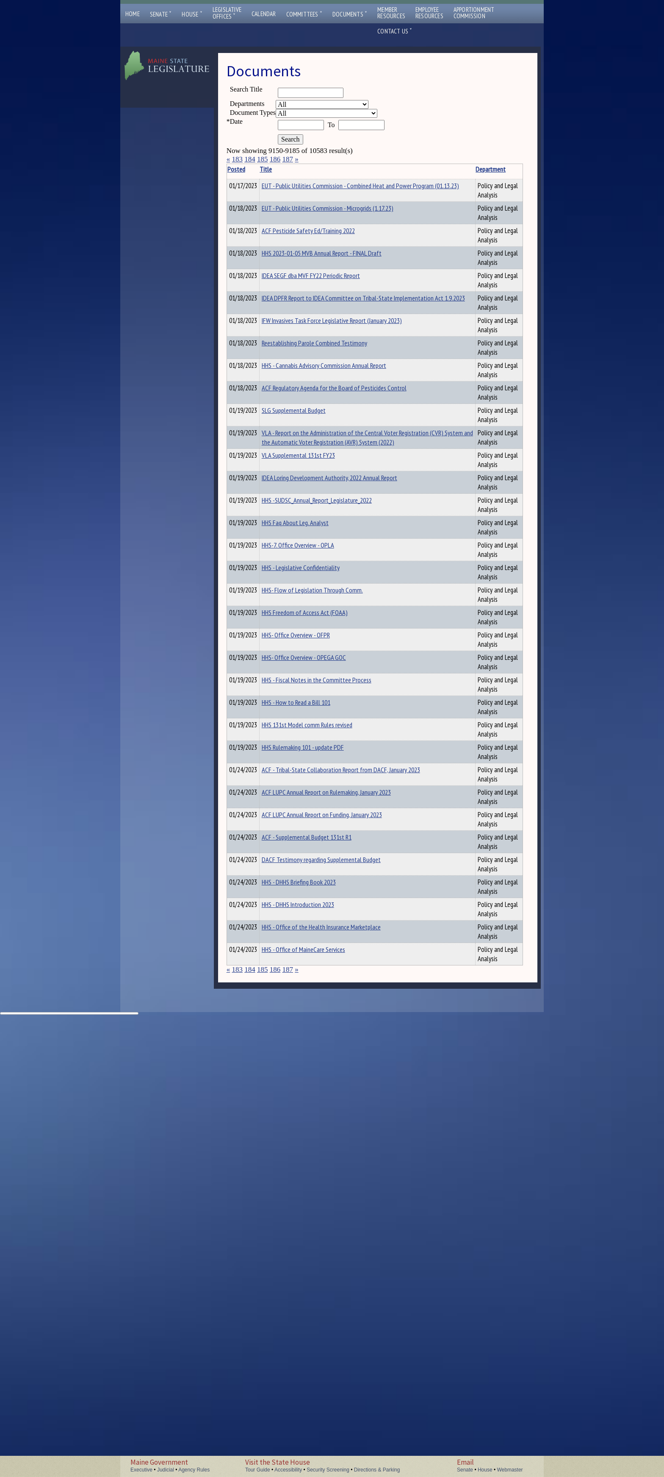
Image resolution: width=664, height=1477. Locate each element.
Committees (304, 14)
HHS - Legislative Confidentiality (314, 805)
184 (249, 159)
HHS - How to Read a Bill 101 (309, 996)
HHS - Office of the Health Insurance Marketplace (334, 1361)
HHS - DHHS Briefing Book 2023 (312, 1298)
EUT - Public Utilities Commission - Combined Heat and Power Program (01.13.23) (336, 190)
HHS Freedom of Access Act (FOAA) (318, 868)
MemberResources (391, 12)
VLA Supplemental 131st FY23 (311, 646)
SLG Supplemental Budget (307, 582)
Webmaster (510, 1470)
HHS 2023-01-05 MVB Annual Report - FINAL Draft (335, 348)
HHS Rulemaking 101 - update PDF (316, 1059)
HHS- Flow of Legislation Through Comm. (325, 837)
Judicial (165, 1470)
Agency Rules (194, 1470)
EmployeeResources (429, 12)
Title (279, 169)
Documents (349, 14)
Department (423, 169)
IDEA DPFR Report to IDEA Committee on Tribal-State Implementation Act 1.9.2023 (333, 417)
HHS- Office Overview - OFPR (309, 900)
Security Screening (328, 1470)
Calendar (264, 14)
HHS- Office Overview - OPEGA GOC (317, 932)
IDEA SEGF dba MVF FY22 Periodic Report (324, 380)
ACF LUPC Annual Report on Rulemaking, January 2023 (339, 1142)
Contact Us (394, 31)
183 (237, 159)
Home (132, 14)
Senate (161, 14)
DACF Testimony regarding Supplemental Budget (334, 1255)
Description (457, 169)
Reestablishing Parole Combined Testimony (327, 476)
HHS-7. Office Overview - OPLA (311, 773)
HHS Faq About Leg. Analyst (308, 741)
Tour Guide (257, 1470)
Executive (141, 1470)
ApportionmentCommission (474, 12)
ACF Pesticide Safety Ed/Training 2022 (321, 288)
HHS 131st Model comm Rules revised (320, 1027)
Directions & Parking (377, 1470)
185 (262, 159)
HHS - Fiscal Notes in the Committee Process (330, 964)
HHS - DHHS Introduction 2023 (311, 1330)
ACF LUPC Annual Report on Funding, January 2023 (335, 1186)
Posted (249, 169)
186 (275, 159)
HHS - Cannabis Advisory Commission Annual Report (337, 507)
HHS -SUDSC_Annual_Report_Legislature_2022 (330, 710)
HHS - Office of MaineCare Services (316, 1393)
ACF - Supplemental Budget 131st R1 (320, 1220)
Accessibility (288, 1470)
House (192, 14)
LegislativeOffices (227, 13)
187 (287, 159)
